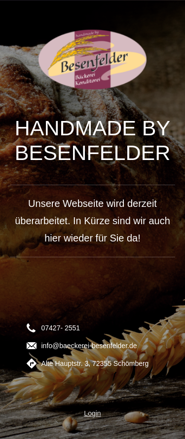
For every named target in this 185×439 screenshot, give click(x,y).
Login (92, 413)
